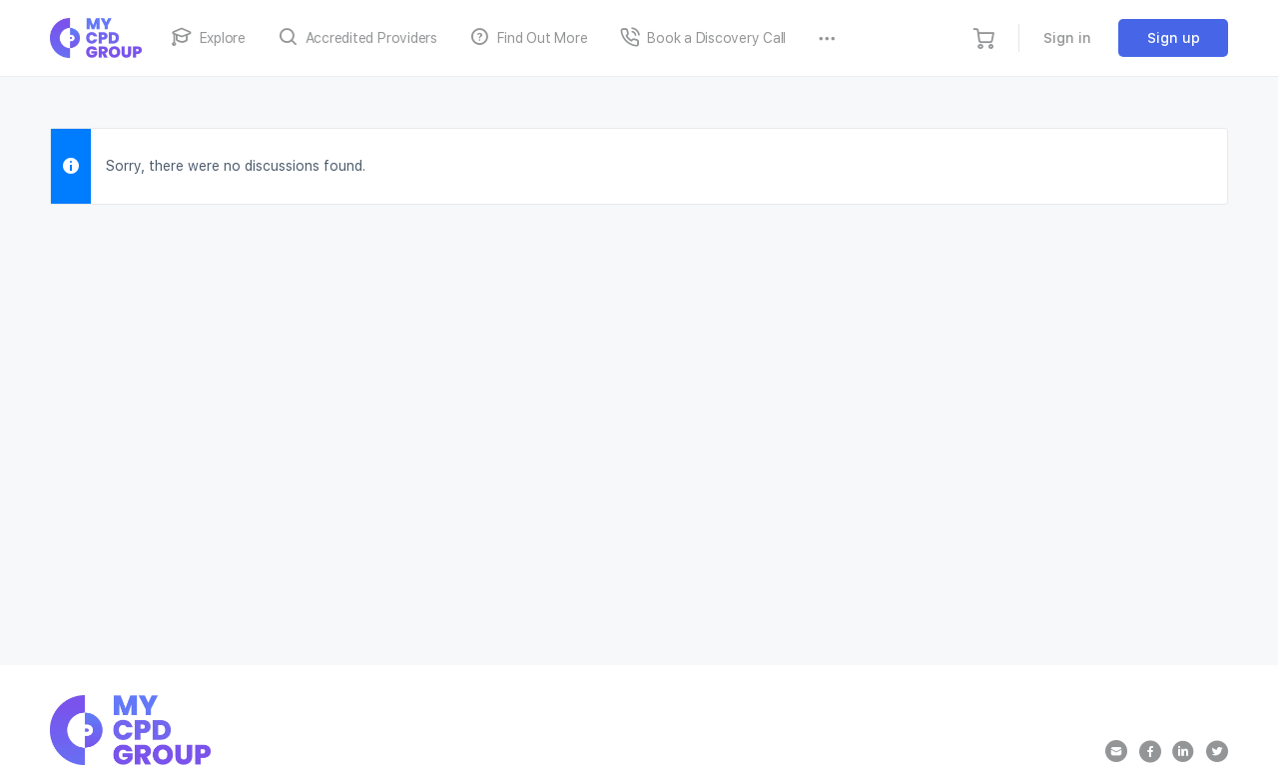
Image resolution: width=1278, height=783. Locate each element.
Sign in (1067, 38)
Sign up (1173, 38)
